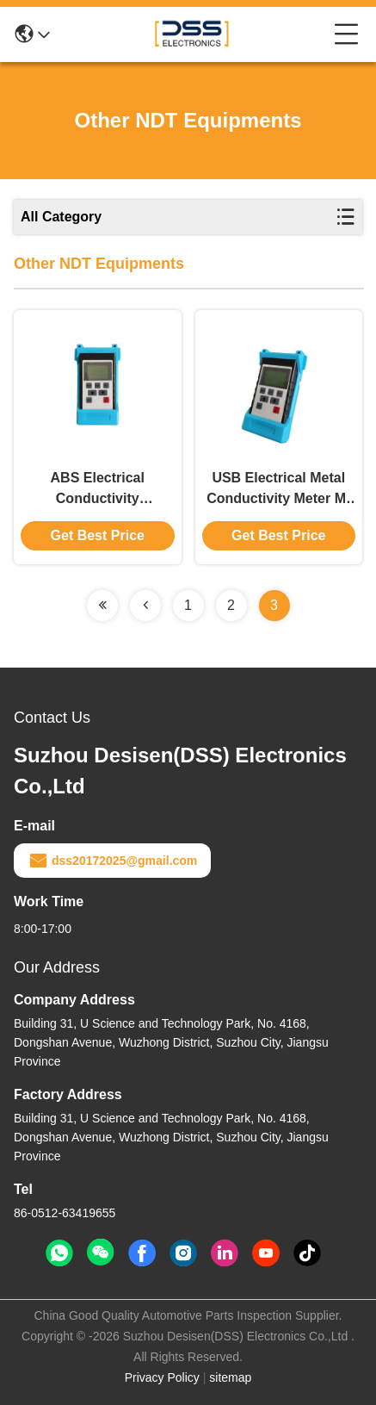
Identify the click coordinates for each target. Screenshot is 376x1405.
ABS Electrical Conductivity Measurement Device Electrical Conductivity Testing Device (97, 489)
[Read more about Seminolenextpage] (102, 605)
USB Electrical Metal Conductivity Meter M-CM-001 (278, 489)
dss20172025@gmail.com (112, 860)
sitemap (230, 1377)
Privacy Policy (162, 1377)
